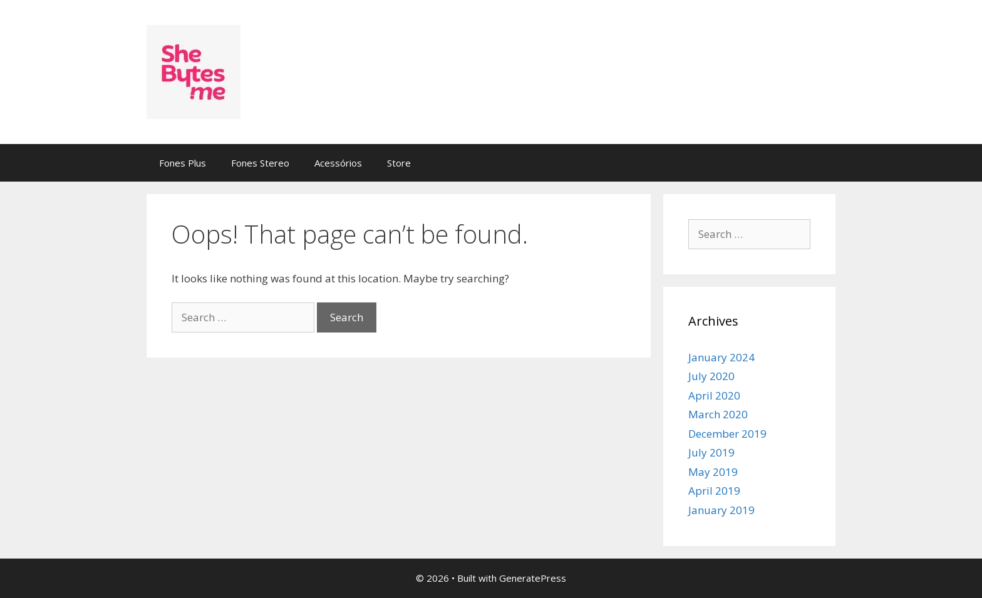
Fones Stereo (260, 163)
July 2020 (711, 376)
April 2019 (714, 490)
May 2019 (713, 472)
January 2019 (721, 510)
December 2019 (727, 433)
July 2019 (711, 452)
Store (399, 163)
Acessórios (338, 163)
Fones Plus (182, 163)
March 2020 (718, 414)
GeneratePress (532, 578)
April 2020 (714, 395)
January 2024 (721, 357)
